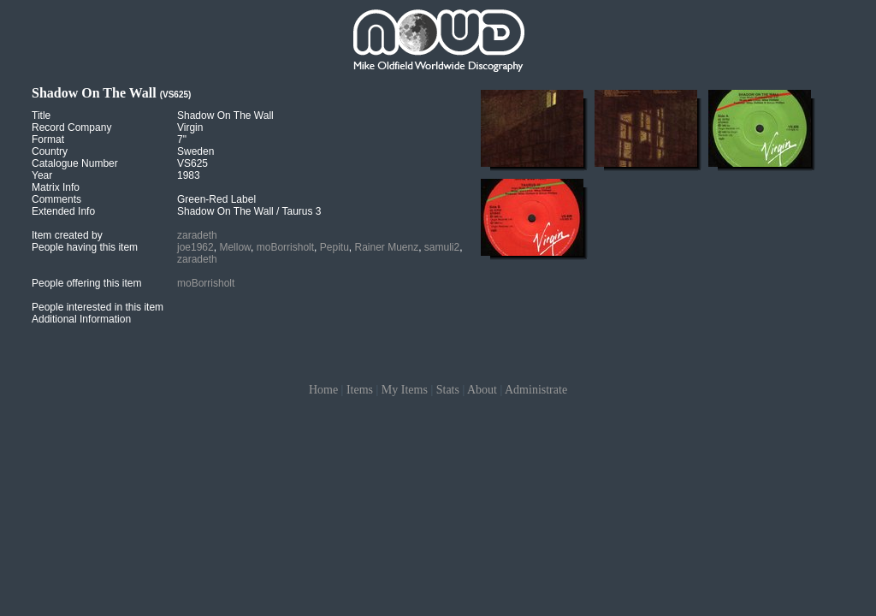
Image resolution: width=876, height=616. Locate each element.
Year (42, 175)
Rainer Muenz (386, 247)
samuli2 (441, 247)
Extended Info (63, 211)
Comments (56, 199)
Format (48, 139)
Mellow (235, 247)
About (482, 389)
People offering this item (87, 283)
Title (41, 115)
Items (359, 389)
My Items (405, 389)
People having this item (85, 247)
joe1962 (195, 247)
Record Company (71, 127)
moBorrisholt (285, 247)
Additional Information (81, 319)
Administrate (536, 389)
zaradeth (197, 235)
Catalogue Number (75, 163)
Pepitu (334, 247)
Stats (447, 389)
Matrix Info (56, 187)
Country (50, 151)
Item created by (67, 235)
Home (323, 389)
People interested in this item (97, 307)
